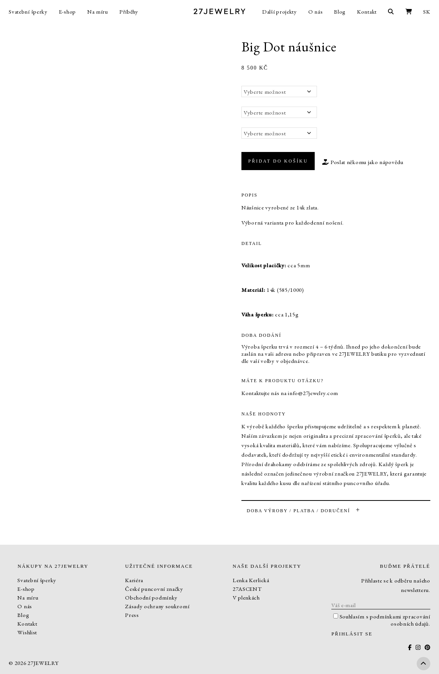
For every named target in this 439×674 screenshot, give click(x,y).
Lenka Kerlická (251, 580)
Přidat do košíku (278, 161)
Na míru (97, 11)
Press (132, 614)
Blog (340, 11)
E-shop (67, 11)
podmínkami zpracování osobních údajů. (400, 620)
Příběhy (128, 11)
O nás (315, 11)
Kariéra (134, 580)
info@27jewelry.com (313, 393)
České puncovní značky (154, 588)
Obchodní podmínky (151, 597)
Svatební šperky (28, 11)
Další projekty (279, 11)
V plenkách (246, 597)
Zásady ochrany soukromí (157, 606)
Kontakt (367, 11)
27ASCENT (247, 588)
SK (426, 11)
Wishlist (27, 632)
